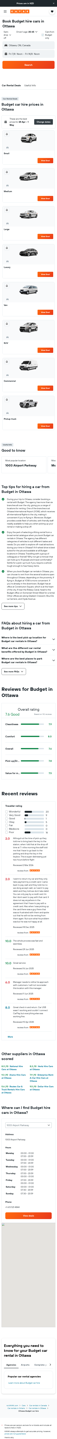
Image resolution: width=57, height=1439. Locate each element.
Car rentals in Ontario (16, 1408)
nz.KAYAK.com (12, 1405)
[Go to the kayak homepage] (19, 11)
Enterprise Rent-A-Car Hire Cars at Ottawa (42, 1077)
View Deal (45, 160)
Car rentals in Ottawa (37, 1408)
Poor (11, 832)
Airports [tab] (25, 1364)
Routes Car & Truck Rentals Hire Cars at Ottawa (13, 1089)
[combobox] (7, 34)
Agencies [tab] (11, 1364)
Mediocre (14, 828)
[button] (53, 3)
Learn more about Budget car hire (24, 1382)
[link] (28, 1215)
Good (12, 818)
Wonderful (14, 811)
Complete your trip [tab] (44, 1364)
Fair (11, 825)
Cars (24, 1405)
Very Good (14, 815)
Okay (11, 822)
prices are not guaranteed (15, 1434)
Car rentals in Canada (38, 1405)
